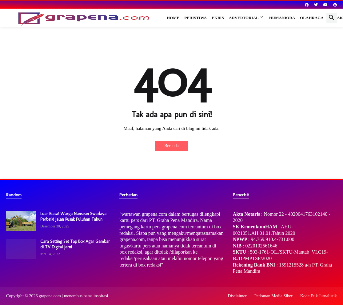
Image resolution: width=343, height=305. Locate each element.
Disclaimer (237, 296)
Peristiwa (195, 17)
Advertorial (244, 17)
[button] (331, 18)
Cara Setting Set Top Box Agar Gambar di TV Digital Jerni (75, 244)
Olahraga (312, 17)
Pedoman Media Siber (273, 296)
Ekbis (218, 17)
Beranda (171, 145)
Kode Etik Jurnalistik (318, 296)
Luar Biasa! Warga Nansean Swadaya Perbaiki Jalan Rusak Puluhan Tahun (73, 216)
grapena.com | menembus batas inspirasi (73, 296)
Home (173, 17)
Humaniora (282, 17)
